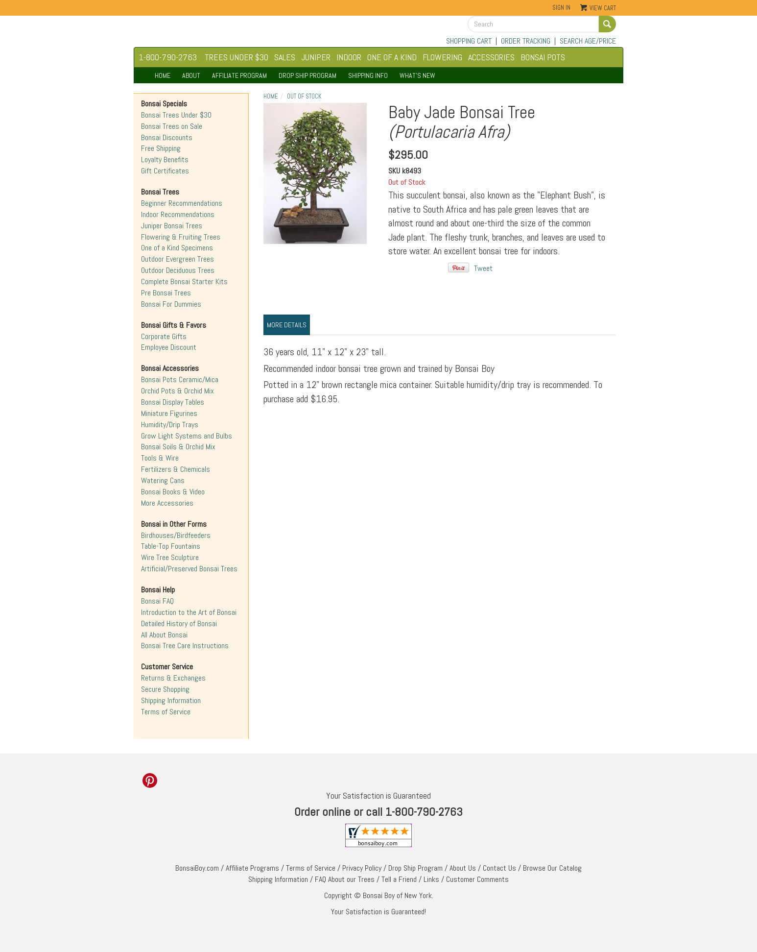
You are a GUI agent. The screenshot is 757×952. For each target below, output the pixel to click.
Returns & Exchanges (173, 678)
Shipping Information (171, 700)
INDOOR (348, 57)
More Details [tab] (287, 324)
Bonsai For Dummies (171, 304)
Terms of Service (165, 712)
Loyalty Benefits (165, 159)
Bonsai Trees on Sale (171, 126)
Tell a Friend (399, 879)
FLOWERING (442, 57)
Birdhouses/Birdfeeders (176, 535)
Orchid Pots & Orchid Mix (177, 391)
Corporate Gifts (164, 336)
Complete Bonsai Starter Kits (184, 281)
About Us (462, 868)
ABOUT (191, 75)
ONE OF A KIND (392, 57)
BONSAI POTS (542, 57)
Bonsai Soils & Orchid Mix (178, 446)
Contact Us (499, 868)
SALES (284, 57)
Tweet (483, 268)
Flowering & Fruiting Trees (180, 237)
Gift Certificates (165, 171)
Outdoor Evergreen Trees (177, 259)
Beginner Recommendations (181, 203)
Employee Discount (168, 347)
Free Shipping (161, 148)
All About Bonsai (164, 635)
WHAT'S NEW (417, 75)
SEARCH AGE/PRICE (588, 41)
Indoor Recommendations (177, 214)
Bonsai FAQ (157, 601)
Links (431, 879)
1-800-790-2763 (168, 57)
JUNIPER (316, 57)
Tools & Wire (160, 458)
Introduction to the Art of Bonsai (189, 612)
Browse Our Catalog (552, 868)
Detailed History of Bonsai (179, 623)
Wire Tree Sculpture (170, 557)
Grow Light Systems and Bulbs (186, 436)
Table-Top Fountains (170, 546)
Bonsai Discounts (166, 137)
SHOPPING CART (469, 41)
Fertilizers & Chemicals (175, 469)
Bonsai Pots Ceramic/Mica (179, 379)
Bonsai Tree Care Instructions (185, 645)
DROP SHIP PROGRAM (307, 75)
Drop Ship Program (415, 868)
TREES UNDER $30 (236, 57)
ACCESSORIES (491, 57)
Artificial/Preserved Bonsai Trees (189, 568)
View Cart (603, 8)
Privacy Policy (361, 868)
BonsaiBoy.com (197, 868)
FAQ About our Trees (345, 879)
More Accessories (167, 503)
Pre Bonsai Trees (166, 293)
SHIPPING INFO (368, 75)
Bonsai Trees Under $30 (176, 115)
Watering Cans (163, 480)
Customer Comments (477, 879)
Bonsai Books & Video (173, 492)
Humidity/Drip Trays (169, 424)
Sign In (561, 7)
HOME (162, 75)
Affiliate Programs (252, 868)
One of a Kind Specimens (177, 248)
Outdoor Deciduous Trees (177, 270)
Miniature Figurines (169, 413)
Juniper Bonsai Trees (171, 225)
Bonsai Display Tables (172, 402)
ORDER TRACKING (525, 41)
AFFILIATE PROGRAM (239, 75)
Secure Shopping (165, 689)
